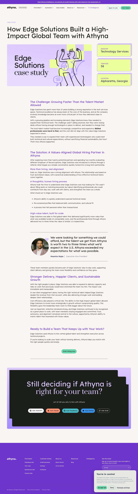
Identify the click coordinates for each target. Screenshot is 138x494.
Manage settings (123, 488)
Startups (42, 466)
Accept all (102, 488)
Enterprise (43, 469)
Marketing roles (29, 462)
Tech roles (28, 466)
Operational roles (30, 469)
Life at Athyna (60, 466)
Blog (72, 462)
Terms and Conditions (33, 490)
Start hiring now (69, 351)
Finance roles (28, 473)
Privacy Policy (46, 490)
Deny (112, 488)
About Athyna (60, 462)
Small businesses (45, 462)
